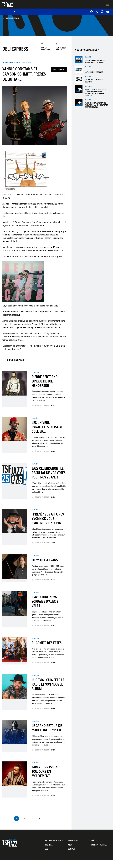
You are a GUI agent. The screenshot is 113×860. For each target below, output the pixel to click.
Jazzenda (48, 845)
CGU (46, 849)
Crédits (94, 840)
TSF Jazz (7, 4)
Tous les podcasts (12, 18)
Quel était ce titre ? (99, 845)
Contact (71, 849)
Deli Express (15, 48)
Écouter (61, 70)
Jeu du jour (73, 840)
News (70, 845)
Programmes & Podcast (54, 840)
